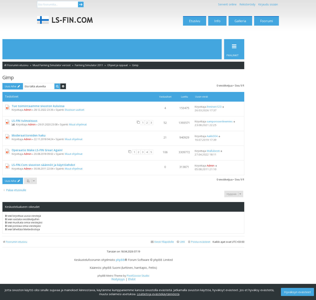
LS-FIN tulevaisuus (24, 121)
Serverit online (227, 4)
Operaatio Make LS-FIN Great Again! (37, 150)
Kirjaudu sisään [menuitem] (268, 4)
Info (217, 21)
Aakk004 (212, 136)
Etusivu (194, 21)
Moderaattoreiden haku (29, 135)
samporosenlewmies (220, 121)
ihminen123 (214, 106)
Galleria (240, 21)
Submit (81, 4)
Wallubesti (213, 151)
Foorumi (266, 21)
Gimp (8, 77)
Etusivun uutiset (74, 109)
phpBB (120, 260)
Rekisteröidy (247, 4)
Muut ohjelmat (78, 124)
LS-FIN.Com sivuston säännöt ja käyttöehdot (43, 165)
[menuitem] (198, 242)
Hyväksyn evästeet (297, 292)
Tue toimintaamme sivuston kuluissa (38, 106)
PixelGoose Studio (138, 275)
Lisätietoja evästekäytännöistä (158, 294)
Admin (27, 109)
